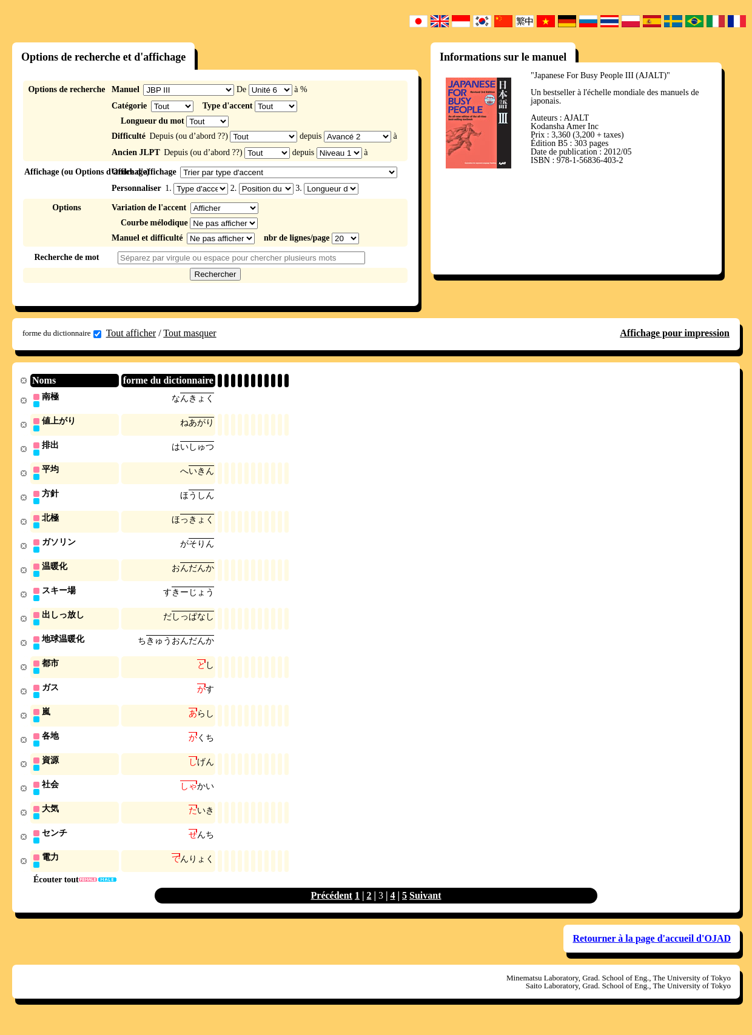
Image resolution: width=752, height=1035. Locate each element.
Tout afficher (131, 333)
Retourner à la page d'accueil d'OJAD (651, 950)
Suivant (425, 907)
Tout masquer (189, 333)
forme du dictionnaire (61, 333)
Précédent (331, 907)
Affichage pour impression (675, 333)
